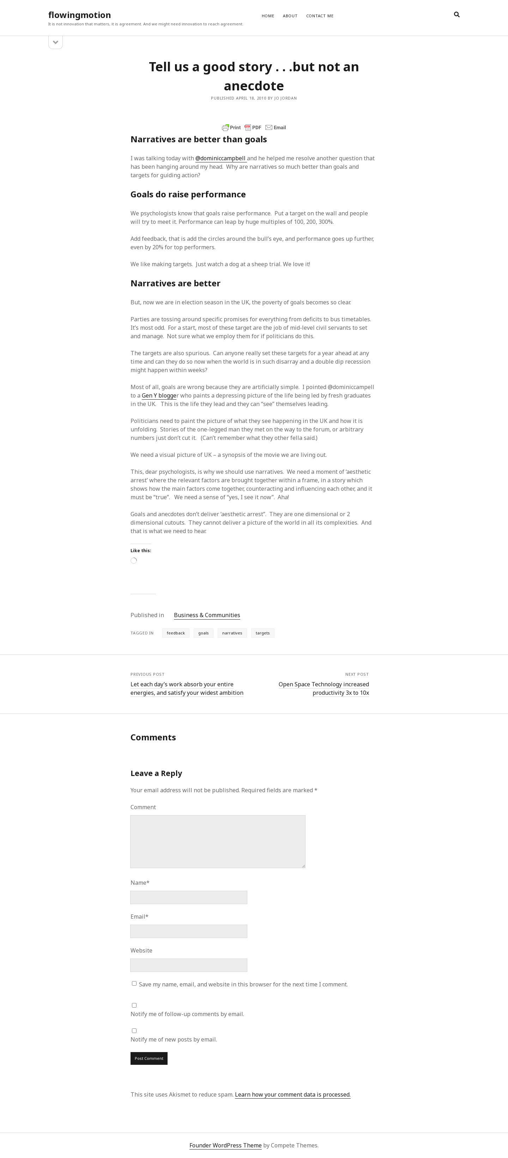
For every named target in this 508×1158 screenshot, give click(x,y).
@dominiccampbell (221, 158)
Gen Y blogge (159, 395)
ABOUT (290, 15)
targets (263, 632)
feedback (176, 632)
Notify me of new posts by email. (174, 1039)
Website (141, 950)
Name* (140, 883)
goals (203, 632)
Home (268, 15)
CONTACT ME (320, 15)
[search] (456, 14)
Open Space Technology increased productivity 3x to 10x (324, 688)
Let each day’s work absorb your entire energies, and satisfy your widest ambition (187, 688)
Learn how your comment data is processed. (293, 1094)
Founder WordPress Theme (225, 1145)
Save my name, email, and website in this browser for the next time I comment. (243, 984)
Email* (140, 916)
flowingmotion (79, 14)
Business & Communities (207, 615)
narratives (232, 632)
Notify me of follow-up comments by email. (187, 1014)
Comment (143, 807)
